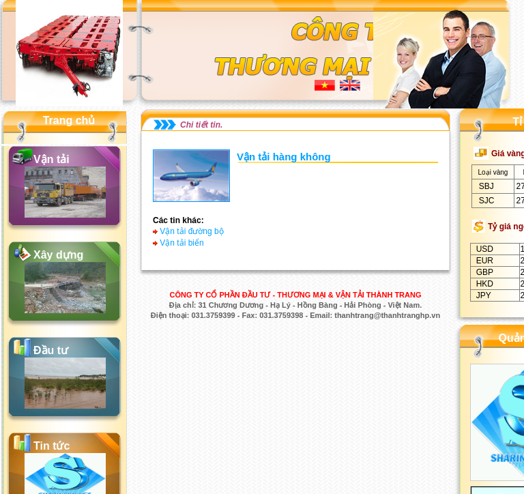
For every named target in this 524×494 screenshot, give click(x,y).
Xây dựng (58, 255)
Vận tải (51, 159)
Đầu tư (50, 350)
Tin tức (51, 446)
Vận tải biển (181, 243)
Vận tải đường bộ (191, 231)
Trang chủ (69, 120)
